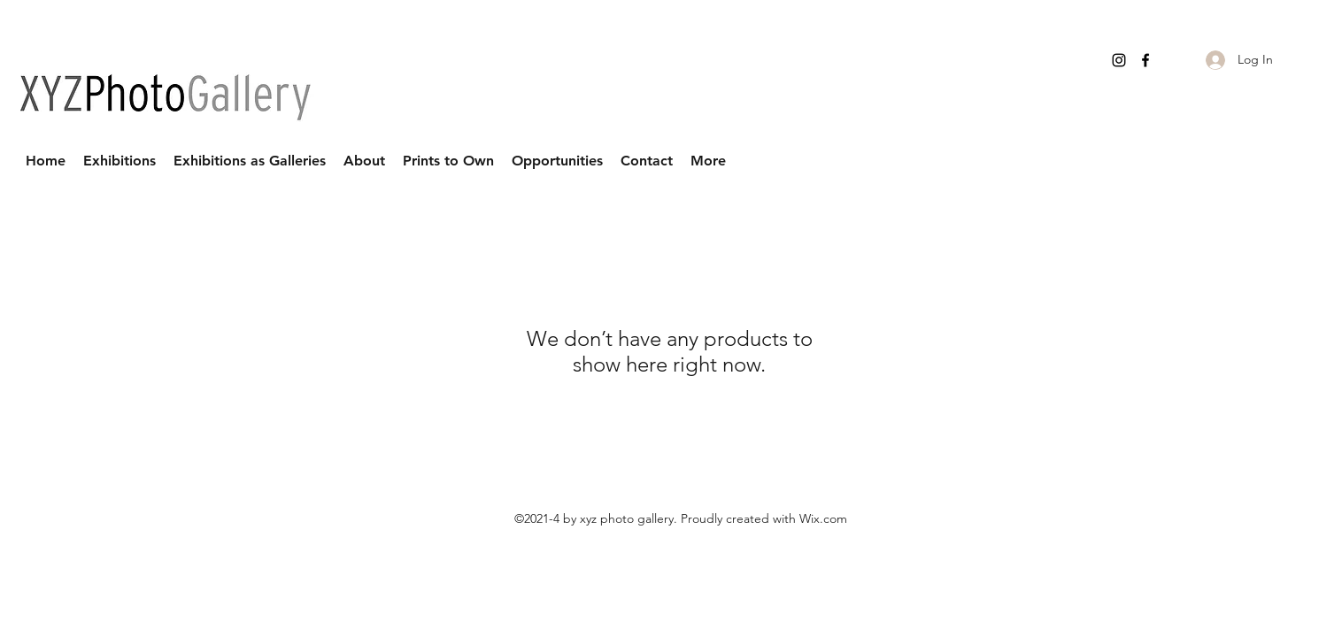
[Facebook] (1145, 60)
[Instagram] (1119, 60)
